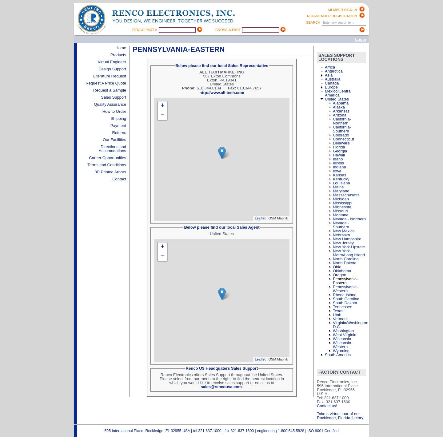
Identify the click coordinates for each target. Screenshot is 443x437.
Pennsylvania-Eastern (345, 281)
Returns (119, 132)
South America (338, 354)
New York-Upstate (349, 247)
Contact (119, 179)
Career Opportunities (107, 158)
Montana (341, 215)
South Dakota (345, 303)
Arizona (339, 115)
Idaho (338, 159)
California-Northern (342, 121)
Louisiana (341, 183)
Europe (331, 87)
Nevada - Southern (341, 225)
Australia (333, 79)
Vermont (340, 319)
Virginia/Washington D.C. (350, 325)
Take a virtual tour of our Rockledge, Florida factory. (340, 415)
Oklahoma (342, 271)
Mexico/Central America (338, 93)
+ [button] (163, 106)
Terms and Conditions (106, 165)
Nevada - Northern (349, 219)
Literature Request (109, 76)
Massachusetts (346, 195)
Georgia (340, 151)
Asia (329, 75)
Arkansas (341, 111)
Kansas (339, 175)
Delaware (341, 143)
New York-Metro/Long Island (349, 253)
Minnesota (342, 207)
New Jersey (343, 243)
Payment (118, 125)
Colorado (341, 135)
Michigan (341, 199)
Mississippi (342, 203)
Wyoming (341, 350)
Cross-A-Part (228, 30)
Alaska (339, 107)
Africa (330, 67)
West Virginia (344, 335)
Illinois (338, 163)
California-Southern (342, 129)
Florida (339, 147)
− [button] (163, 115)
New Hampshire (347, 239)
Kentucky (341, 179)
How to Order (114, 111)
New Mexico (344, 231)
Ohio (337, 267)
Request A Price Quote (106, 83)
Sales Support (113, 97)
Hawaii (339, 155)
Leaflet (260, 218)
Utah (337, 315)
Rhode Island (345, 295)
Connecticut (343, 139)
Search (313, 22)
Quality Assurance (110, 104)
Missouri (340, 211)
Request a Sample (109, 90)
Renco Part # (145, 30)
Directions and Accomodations (112, 148)
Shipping (118, 118)
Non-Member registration (332, 16)
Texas (338, 311)
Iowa (337, 171)
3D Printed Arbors (110, 172)
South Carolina (346, 299)
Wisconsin (342, 339)
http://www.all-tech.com (221, 92)
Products (118, 55)
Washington (343, 331)
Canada (332, 83)
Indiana (339, 167)
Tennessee (342, 307)
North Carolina (346, 259)
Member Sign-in (342, 10)
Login (360, 39)
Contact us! (327, 406)
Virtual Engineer (112, 62)
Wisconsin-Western (343, 345)
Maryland (341, 191)
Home (120, 47)
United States (337, 99)
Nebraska (341, 235)
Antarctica (334, 71)
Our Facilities (114, 139)
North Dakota (345, 263)
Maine (338, 187)
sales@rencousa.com (221, 386)
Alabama (341, 103)
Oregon (339, 275)
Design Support (112, 69)
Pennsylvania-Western (345, 289)
